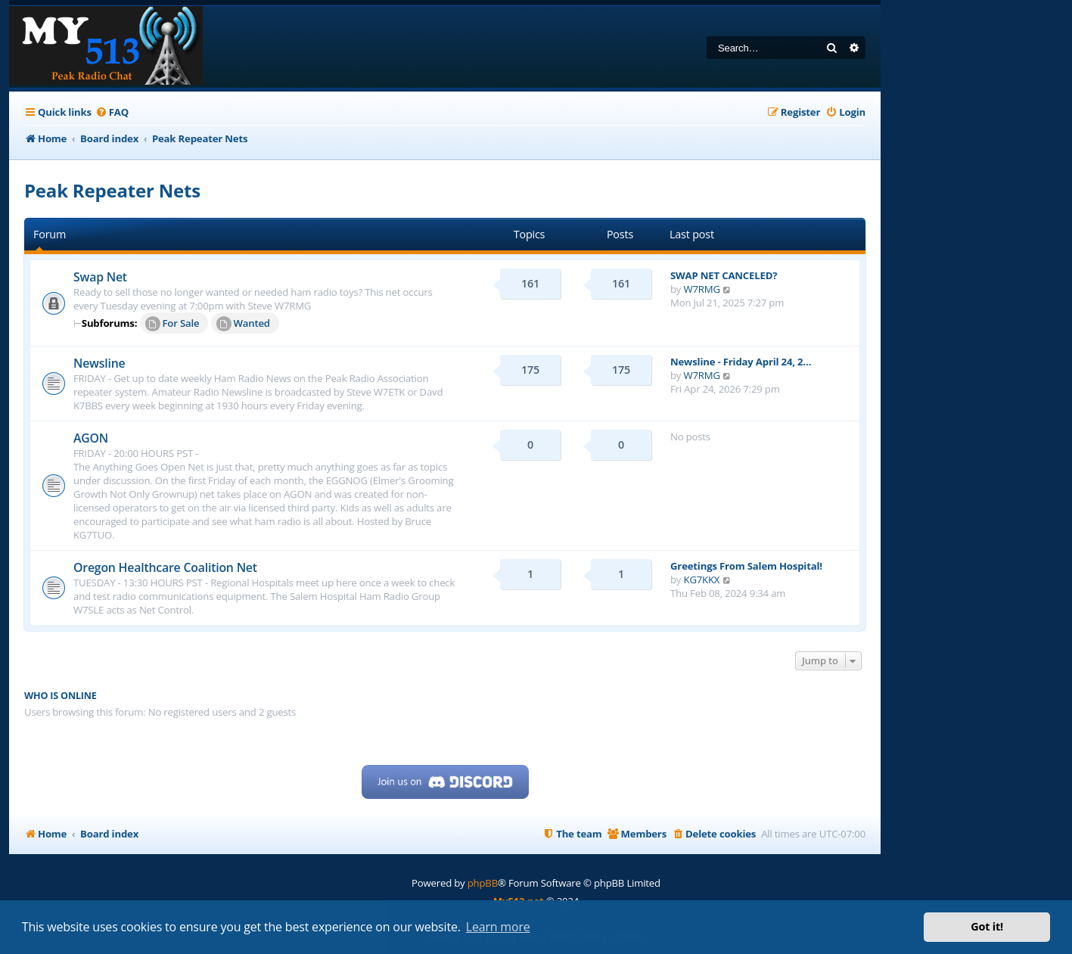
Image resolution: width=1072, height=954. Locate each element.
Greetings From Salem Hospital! (746, 566)
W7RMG (702, 289)
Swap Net (100, 277)
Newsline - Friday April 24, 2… (740, 361)
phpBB (483, 883)
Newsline (99, 363)
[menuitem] (112, 112)
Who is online (60, 695)
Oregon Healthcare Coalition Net (165, 567)
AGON (90, 438)
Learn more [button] (498, 926)
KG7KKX (702, 579)
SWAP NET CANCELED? (723, 275)
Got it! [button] (987, 926)
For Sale (172, 323)
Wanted (243, 323)
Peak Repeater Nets (112, 190)
